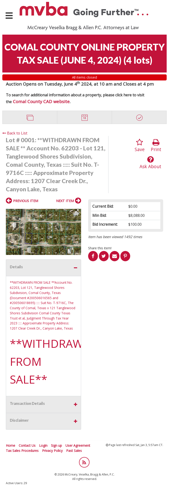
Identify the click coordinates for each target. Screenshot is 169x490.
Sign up (56, 445)
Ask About (150, 163)
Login (43, 445)
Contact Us (27, 445)
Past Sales (74, 450)
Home (10, 445)
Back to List (14, 133)
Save (140, 145)
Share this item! (99, 248)
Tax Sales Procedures (22, 450)
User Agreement (77, 445)
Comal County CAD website (41, 101)
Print (156, 145)
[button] (77, 211)
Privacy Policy (52, 450)
